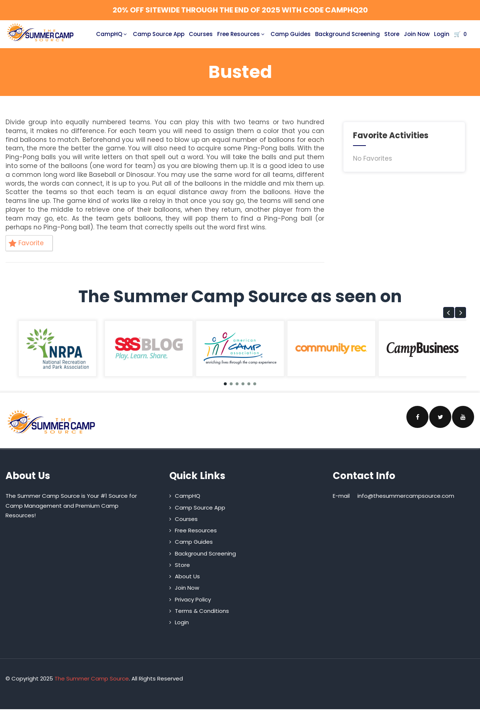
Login (441, 34)
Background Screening (347, 34)
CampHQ (112, 34)
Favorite (26, 243)
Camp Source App (158, 34)
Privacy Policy (193, 599)
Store (391, 34)
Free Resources (241, 34)
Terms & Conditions (202, 611)
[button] (448, 312)
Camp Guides (291, 34)
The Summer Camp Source (91, 678)
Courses (201, 34)
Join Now (417, 34)
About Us (187, 576)
